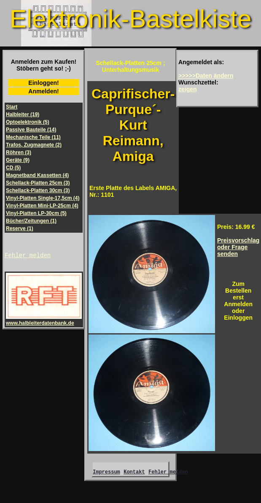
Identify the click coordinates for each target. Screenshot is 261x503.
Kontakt (134, 472)
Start (11, 107)
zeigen (187, 89)
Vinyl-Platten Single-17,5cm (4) (43, 198)
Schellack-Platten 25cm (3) (38, 183)
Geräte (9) (18, 160)
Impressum (106, 472)
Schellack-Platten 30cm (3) (38, 190)
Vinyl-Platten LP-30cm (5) (36, 213)
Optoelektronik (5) (27, 122)
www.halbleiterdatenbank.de (44, 321)
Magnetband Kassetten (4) (37, 175)
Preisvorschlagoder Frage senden (238, 247)
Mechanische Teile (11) (33, 137)
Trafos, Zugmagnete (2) (34, 145)
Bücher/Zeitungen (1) (31, 221)
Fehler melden (28, 256)
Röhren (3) (18, 152)
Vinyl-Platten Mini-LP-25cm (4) (42, 206)
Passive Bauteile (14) (31, 130)
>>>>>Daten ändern (205, 75)
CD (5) (13, 168)
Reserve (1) (19, 228)
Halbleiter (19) (22, 114)
